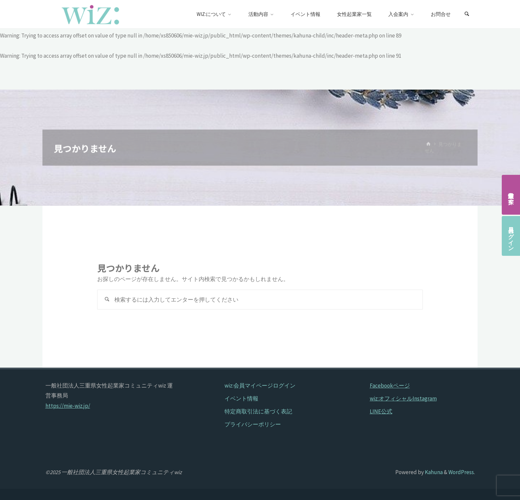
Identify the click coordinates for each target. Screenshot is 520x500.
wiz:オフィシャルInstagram (403, 398)
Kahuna (433, 472)
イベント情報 (241, 398)
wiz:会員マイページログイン (260, 385)
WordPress (461, 472)
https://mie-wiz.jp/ (67, 405)
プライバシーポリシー (253, 424)
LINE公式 (381, 411)
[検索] (467, 14)
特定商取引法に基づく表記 (258, 411)
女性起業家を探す (511, 194)
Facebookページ (390, 385)
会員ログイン (511, 236)
